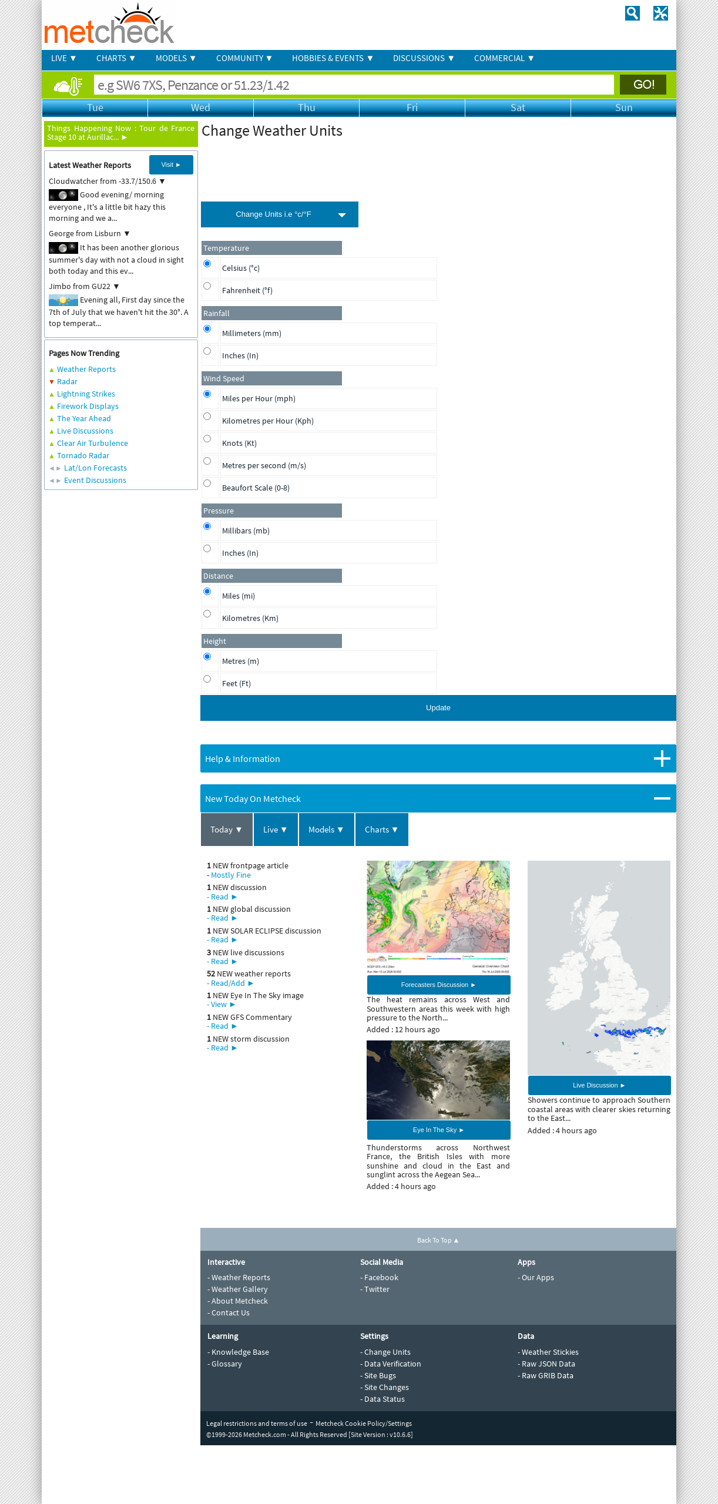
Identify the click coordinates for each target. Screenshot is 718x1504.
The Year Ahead (84, 418)
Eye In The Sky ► (439, 1129)
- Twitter (375, 1289)
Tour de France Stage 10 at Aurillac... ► (120, 132)
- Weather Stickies (548, 1352)
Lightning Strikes (86, 393)
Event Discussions (95, 480)
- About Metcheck (237, 1300)
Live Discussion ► (599, 1085)
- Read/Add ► (231, 983)
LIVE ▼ (64, 57)
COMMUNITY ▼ (245, 57)
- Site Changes (384, 1387)
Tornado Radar (83, 455)
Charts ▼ (382, 829)
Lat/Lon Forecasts (95, 467)
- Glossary (224, 1363)
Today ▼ (226, 829)
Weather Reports (86, 369)
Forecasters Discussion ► (439, 984)
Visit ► (171, 164)
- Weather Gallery (237, 1289)
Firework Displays (88, 406)
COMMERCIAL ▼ (504, 57)
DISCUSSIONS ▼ (424, 57)
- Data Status (382, 1399)
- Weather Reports (238, 1277)
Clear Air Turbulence (92, 443)
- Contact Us (228, 1312)
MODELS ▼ (176, 57)
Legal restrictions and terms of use (256, 1423)
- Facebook (379, 1277)
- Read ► (223, 896)
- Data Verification (390, 1363)
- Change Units (385, 1352)
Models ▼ (326, 829)
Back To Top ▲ (438, 1240)
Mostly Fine (231, 875)
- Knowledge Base (238, 1352)
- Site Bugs (378, 1375)
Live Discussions (85, 430)
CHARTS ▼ (116, 57)
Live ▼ (275, 829)
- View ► (222, 1004)
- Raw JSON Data (546, 1363)
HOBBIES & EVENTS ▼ (333, 57)
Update (438, 707)
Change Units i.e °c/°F (273, 214)
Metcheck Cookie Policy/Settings (364, 1423)
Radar (67, 381)
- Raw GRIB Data (545, 1375)
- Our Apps (536, 1277)
